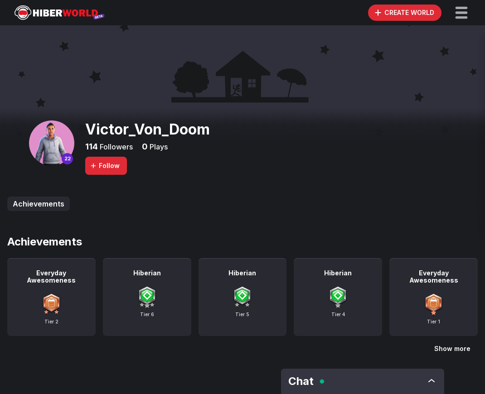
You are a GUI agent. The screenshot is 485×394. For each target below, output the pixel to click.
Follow (105, 165)
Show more (452, 348)
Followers (115, 146)
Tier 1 (433, 321)
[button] (461, 13)
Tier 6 (147, 314)
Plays (158, 146)
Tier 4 (338, 314)
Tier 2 (51, 321)
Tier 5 (242, 314)
